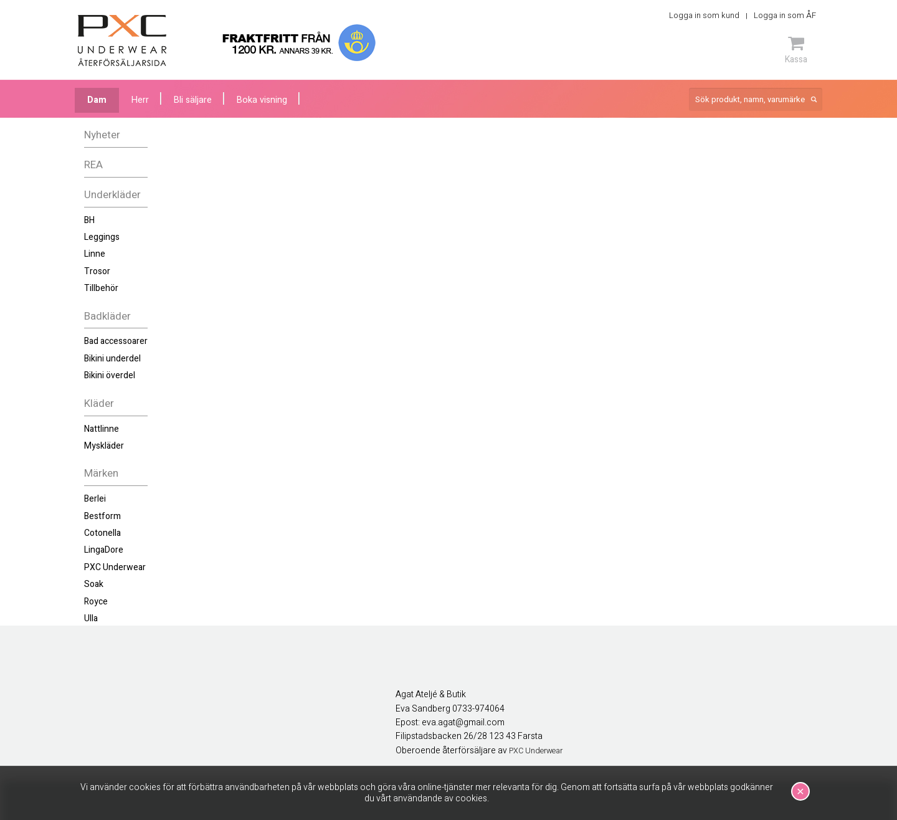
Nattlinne (101, 429)
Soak (93, 584)
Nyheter (102, 135)
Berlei (95, 498)
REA (93, 165)
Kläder (99, 403)
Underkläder (112, 195)
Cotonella (102, 533)
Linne (94, 253)
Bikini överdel (109, 375)
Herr (140, 100)
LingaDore (103, 549)
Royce (96, 601)
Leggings (102, 237)
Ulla (91, 618)
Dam (97, 100)
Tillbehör (101, 288)
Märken (101, 473)
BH (89, 220)
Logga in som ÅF (785, 15)
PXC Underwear (115, 567)
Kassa (796, 49)
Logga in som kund (704, 15)
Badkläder (107, 316)
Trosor (97, 271)
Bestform (102, 516)
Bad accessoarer (116, 341)
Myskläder (104, 445)
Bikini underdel (112, 358)
